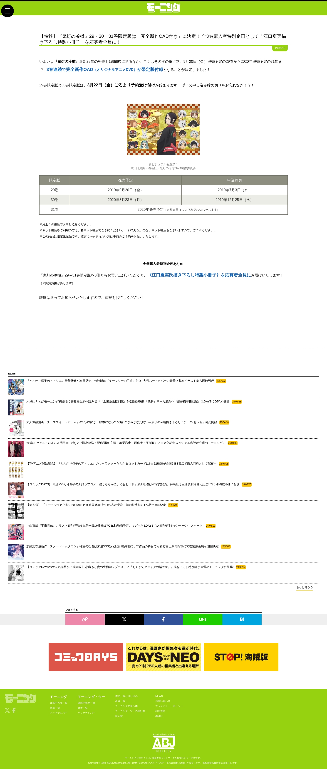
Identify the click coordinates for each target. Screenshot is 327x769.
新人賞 (119, 716)
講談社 (159, 716)
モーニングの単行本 (126, 706)
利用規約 (160, 711)
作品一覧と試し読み (126, 696)
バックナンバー (58, 712)
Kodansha (117, 763)
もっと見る (304, 587)
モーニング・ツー (91, 697)
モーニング (58, 697)
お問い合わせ (162, 701)
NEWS (159, 696)
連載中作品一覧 (58, 702)
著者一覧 (55, 707)
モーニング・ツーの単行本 (130, 711)
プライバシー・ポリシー (169, 706)
